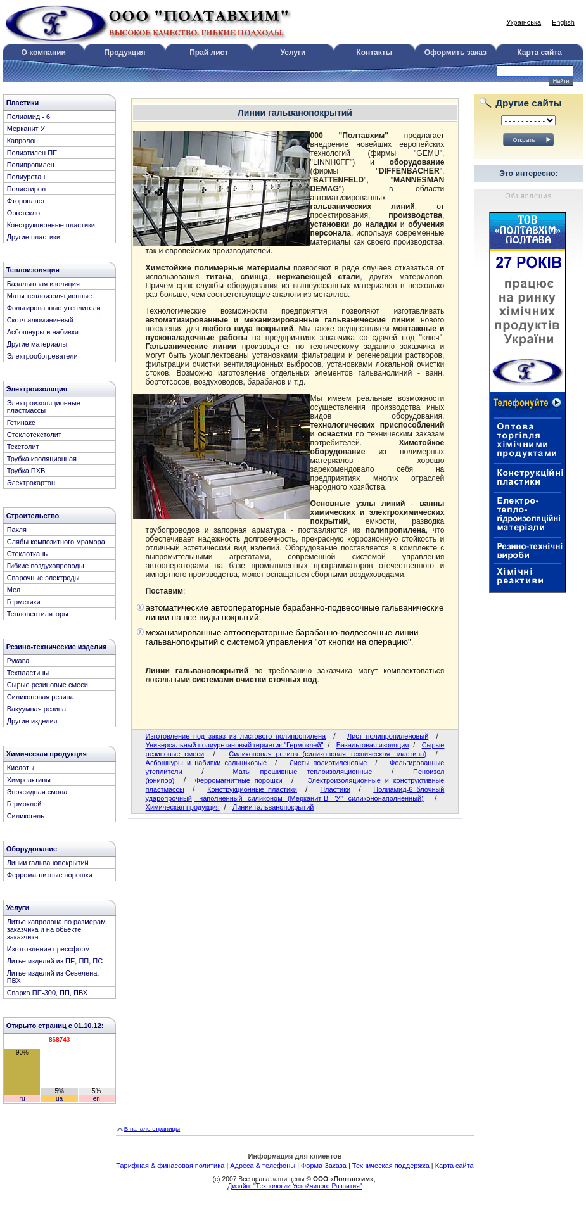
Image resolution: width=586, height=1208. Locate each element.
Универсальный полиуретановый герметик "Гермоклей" (235, 745)
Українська (523, 22)
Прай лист (208, 52)
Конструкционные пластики (252, 789)
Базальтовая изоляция (372, 745)
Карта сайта (539, 52)
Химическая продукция (183, 807)
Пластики (335, 789)
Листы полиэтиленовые (328, 762)
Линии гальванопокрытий (273, 807)
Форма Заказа (324, 1165)
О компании (43, 52)
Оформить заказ (455, 52)
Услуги (293, 52)
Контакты (374, 52)
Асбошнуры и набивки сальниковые (206, 762)
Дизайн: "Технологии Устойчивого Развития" (294, 1186)
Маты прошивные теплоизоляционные (303, 771)
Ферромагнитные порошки (239, 780)
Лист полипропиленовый (387, 736)
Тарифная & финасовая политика (170, 1165)
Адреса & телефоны (262, 1165)
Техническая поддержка (391, 1165)
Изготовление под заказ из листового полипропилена (236, 736)
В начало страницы (152, 1128)
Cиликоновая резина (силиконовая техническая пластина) (327, 754)
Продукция (124, 52)
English (563, 22)
